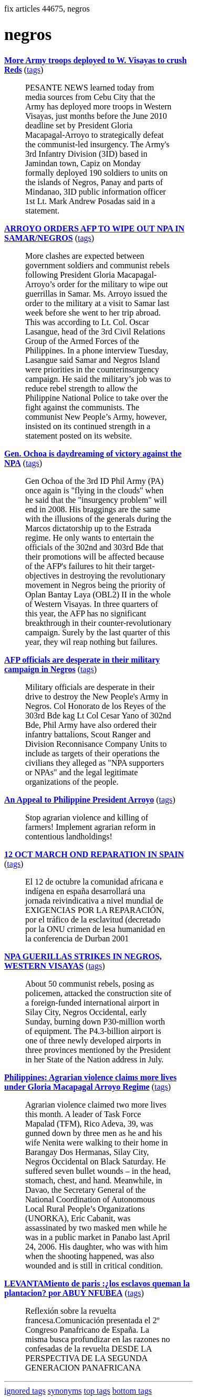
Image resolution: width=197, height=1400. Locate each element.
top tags (97, 1390)
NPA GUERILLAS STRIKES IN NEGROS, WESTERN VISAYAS (83, 961)
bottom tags (132, 1390)
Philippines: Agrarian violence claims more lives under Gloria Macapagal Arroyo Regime (90, 1082)
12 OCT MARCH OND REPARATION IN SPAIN (94, 854)
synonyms (65, 1390)
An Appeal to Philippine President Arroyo (79, 799)
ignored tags (25, 1390)
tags (33, 69)
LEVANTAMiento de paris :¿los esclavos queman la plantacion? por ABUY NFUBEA (97, 1288)
